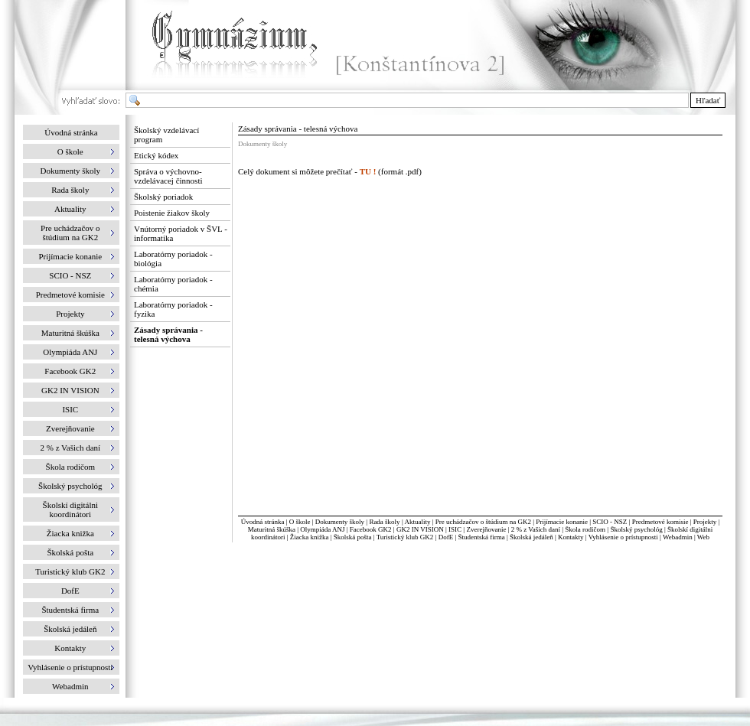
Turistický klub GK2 (405, 537)
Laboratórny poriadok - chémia (173, 284)
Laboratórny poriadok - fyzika (173, 309)
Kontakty (571, 537)
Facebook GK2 (371, 529)
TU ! (368, 171)
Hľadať (708, 100)
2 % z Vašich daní (535, 529)
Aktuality (417, 522)
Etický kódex (156, 155)
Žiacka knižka (309, 537)
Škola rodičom (585, 529)
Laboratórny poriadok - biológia (173, 258)
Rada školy (384, 522)
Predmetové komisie (661, 522)
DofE (446, 537)
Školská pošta (353, 537)
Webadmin (678, 537)
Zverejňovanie (486, 529)
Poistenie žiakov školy (172, 212)
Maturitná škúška (271, 529)
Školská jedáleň (531, 537)
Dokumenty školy (339, 522)
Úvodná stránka (70, 132)
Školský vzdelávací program (166, 134)
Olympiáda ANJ (322, 529)
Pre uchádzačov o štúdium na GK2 (483, 522)
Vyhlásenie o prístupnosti (623, 537)
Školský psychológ (636, 529)
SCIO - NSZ (609, 522)
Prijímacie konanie (562, 522)
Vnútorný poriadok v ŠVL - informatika (180, 233)
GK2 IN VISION (420, 529)
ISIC (454, 529)
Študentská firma (481, 537)
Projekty (705, 522)
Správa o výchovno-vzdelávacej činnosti (168, 176)
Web (703, 537)
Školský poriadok (163, 196)
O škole (300, 522)
